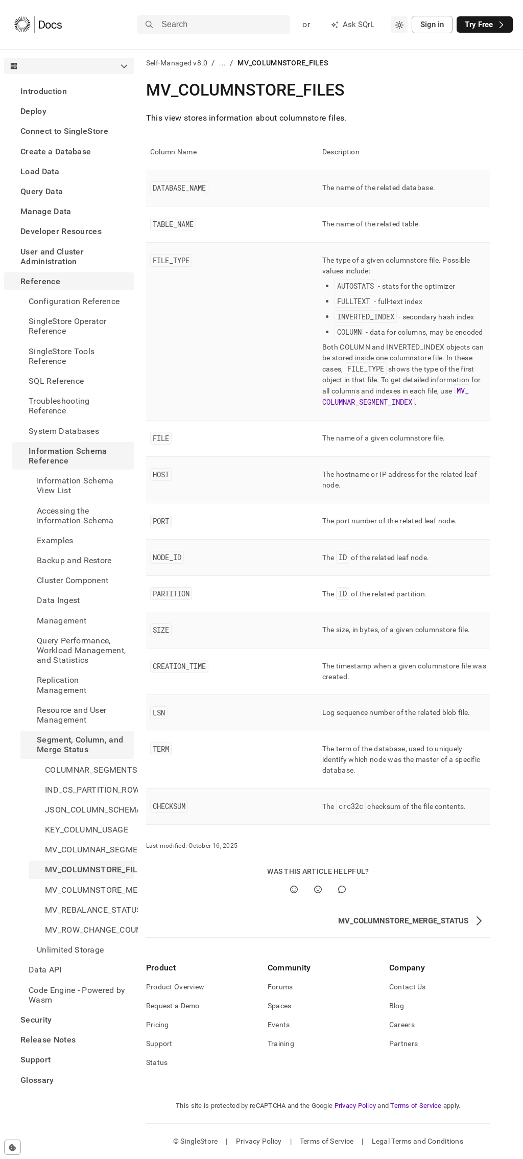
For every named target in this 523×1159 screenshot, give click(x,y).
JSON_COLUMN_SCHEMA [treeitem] (89, 810)
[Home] (38, 24)
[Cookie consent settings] (12, 1147)
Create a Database (55, 151)
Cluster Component (72, 580)
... (222, 63)
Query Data (41, 191)
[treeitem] (69, 91)
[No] (318, 889)
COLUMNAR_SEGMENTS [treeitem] (89, 770)
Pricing (157, 1025)
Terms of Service (415, 1105)
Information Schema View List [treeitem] (75, 485)
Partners (403, 1043)
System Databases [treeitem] (64, 431)
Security (36, 1020)
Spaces (280, 1006)
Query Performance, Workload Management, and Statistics (81, 650)
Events (279, 1025)
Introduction (43, 91)
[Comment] (342, 889)
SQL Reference (56, 381)
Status (157, 1062)
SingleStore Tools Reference (61, 356)
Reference (40, 281)
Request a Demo (173, 1006)
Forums (280, 987)
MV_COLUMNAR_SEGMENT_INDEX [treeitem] (89, 849)
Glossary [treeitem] (37, 1080)
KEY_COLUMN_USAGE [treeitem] (86, 830)
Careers (402, 1025)
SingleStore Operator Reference (67, 326)
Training (281, 1043)
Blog (396, 1006)
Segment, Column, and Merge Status (80, 744)
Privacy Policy (355, 1105)
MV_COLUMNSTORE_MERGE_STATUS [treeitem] (89, 890)
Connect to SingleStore (64, 131)
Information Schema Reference (68, 456)
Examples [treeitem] (55, 540)
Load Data (39, 171)
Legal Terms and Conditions (417, 1141)
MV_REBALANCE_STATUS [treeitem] (89, 910)
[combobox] (399, 24)
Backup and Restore (74, 560)
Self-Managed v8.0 (177, 63)
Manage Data (46, 211)
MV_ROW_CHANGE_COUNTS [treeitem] (89, 930)
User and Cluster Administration (52, 256)
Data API (45, 970)
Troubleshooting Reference (59, 405)
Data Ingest (58, 600)
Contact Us (407, 987)
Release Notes (48, 1040)
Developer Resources (61, 231)
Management (61, 620)
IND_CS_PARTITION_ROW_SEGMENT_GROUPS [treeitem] (89, 790)
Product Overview (175, 987)
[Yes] (294, 889)
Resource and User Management (71, 715)
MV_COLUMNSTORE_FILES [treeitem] (89, 869)
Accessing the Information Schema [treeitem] (75, 515)
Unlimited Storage (70, 950)
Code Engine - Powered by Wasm (77, 995)
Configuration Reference (74, 301)
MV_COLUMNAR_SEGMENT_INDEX (395, 396)
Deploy (33, 111)
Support (35, 1059)
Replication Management (61, 684)
